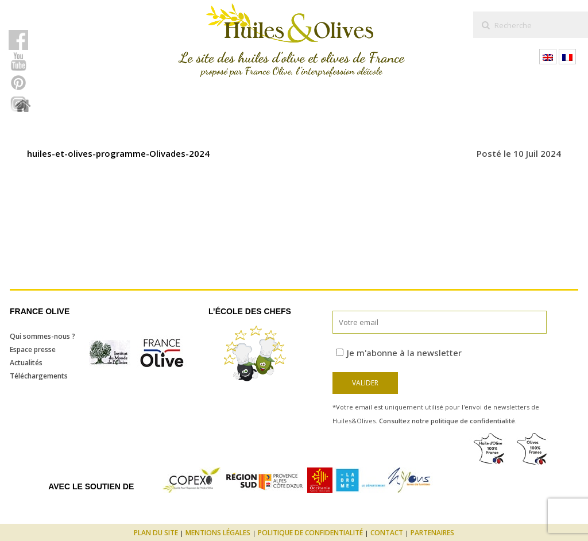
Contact (386, 533)
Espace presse (33, 349)
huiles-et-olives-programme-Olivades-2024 (118, 153)
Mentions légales (217, 533)
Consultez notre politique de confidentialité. (448, 420)
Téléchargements (39, 376)
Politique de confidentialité (310, 533)
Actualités (26, 363)
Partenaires (432, 533)
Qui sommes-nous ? (42, 336)
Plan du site (156, 533)
